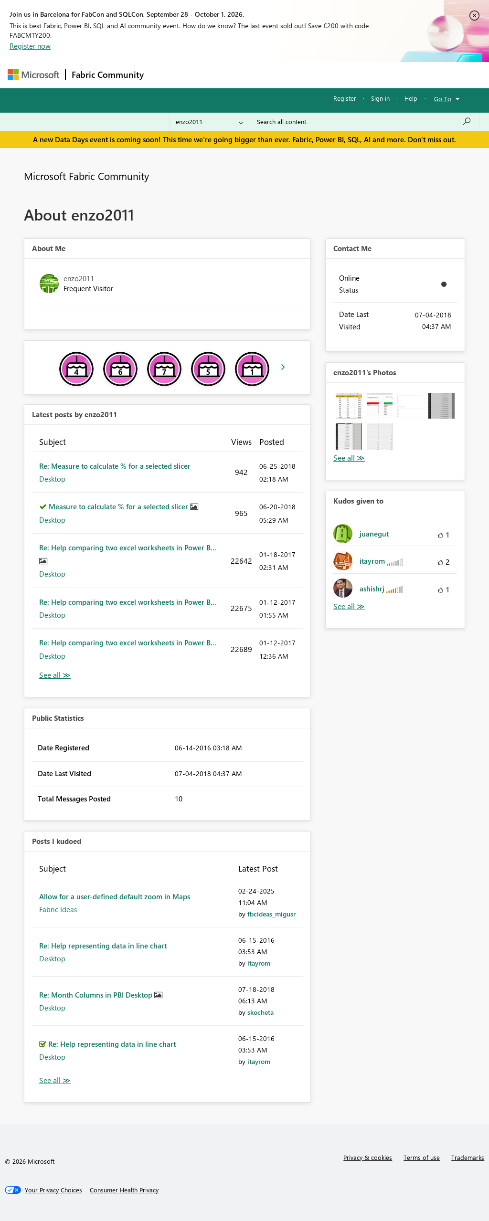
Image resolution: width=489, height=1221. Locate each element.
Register (344, 98)
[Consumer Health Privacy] (124, 1190)
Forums (165, 75)
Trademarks (467, 1157)
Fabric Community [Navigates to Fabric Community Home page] (108, 74)
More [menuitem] (364, 75)
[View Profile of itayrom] (258, 963)
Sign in (380, 98)
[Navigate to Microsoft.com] (33, 74)
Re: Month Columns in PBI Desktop (96, 995)
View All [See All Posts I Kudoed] (55, 1080)
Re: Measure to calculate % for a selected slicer (115, 466)
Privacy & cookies (367, 1157)
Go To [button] (442, 99)
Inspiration (207, 75)
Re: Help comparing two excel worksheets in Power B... (127, 547)
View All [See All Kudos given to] (349, 606)
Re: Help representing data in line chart (103, 945)
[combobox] (364, 122)
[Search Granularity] (209, 122)
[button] (349, 406)
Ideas (246, 75)
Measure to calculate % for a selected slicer (119, 506)
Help (410, 98)
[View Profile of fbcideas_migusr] (271, 913)
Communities (289, 75)
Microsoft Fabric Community (86, 175)
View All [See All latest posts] (55, 675)
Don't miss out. (432, 139)
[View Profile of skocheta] (260, 1012)
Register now (30, 46)
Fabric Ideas (58, 909)
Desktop (52, 479)
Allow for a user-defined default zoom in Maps (114, 896)
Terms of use (422, 1157)
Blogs (332, 75)
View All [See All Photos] (349, 458)
